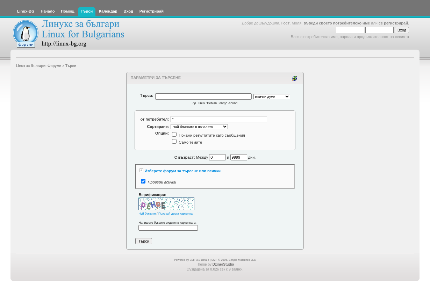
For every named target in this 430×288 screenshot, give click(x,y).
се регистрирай (393, 23)
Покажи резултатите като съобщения (208, 135)
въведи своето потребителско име (336, 23)
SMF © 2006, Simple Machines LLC (234, 259)
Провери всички (162, 182)
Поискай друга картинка (175, 213)
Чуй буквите (147, 213)
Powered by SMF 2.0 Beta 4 (191, 259)
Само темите (187, 142)
